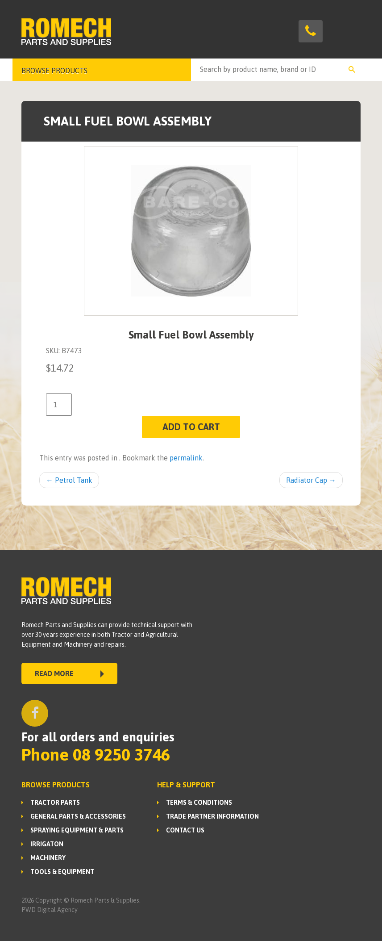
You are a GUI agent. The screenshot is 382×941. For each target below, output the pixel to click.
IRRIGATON (46, 844)
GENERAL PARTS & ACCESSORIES (78, 816)
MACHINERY (48, 858)
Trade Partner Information (212, 816)
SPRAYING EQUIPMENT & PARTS (77, 830)
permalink (186, 458)
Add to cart (191, 427)
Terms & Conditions (199, 802)
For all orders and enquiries (97, 737)
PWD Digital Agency (49, 909)
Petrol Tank (69, 480)
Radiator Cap (311, 480)
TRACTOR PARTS (55, 802)
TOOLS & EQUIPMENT (62, 871)
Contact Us (185, 830)
